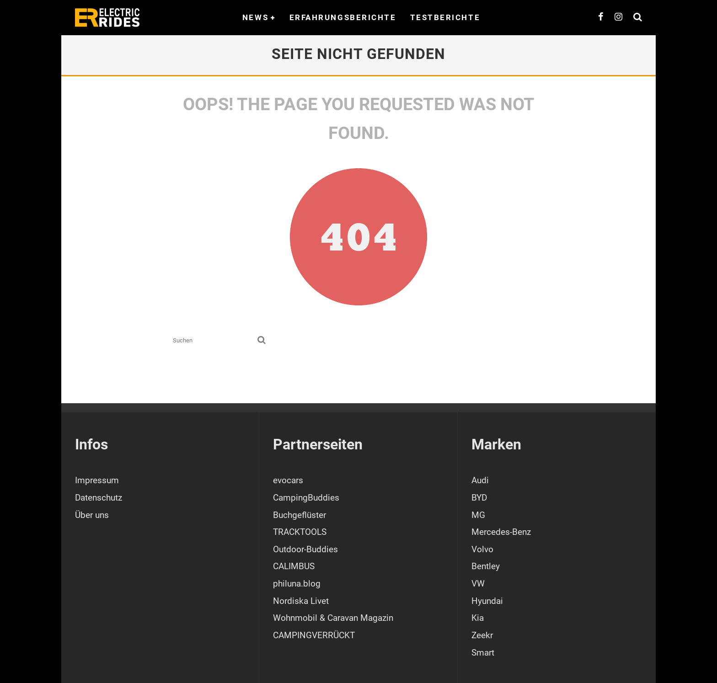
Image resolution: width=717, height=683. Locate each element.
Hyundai (487, 601)
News (255, 17)
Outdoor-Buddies (305, 549)
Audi (480, 480)
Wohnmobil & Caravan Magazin (333, 618)
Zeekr (482, 635)
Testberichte (445, 17)
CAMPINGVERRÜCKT (314, 635)
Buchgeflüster (299, 515)
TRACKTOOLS (299, 532)
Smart (482, 652)
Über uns (92, 515)
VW (478, 583)
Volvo (482, 549)
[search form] (213, 340)
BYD (479, 497)
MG (478, 515)
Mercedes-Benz (501, 532)
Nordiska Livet (301, 601)
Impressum (97, 480)
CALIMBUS (294, 566)
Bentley (485, 566)
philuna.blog (297, 583)
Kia (477, 618)
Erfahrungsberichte (342, 17)
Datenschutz (98, 497)
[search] (261, 340)
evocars (288, 480)
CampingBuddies (306, 497)
